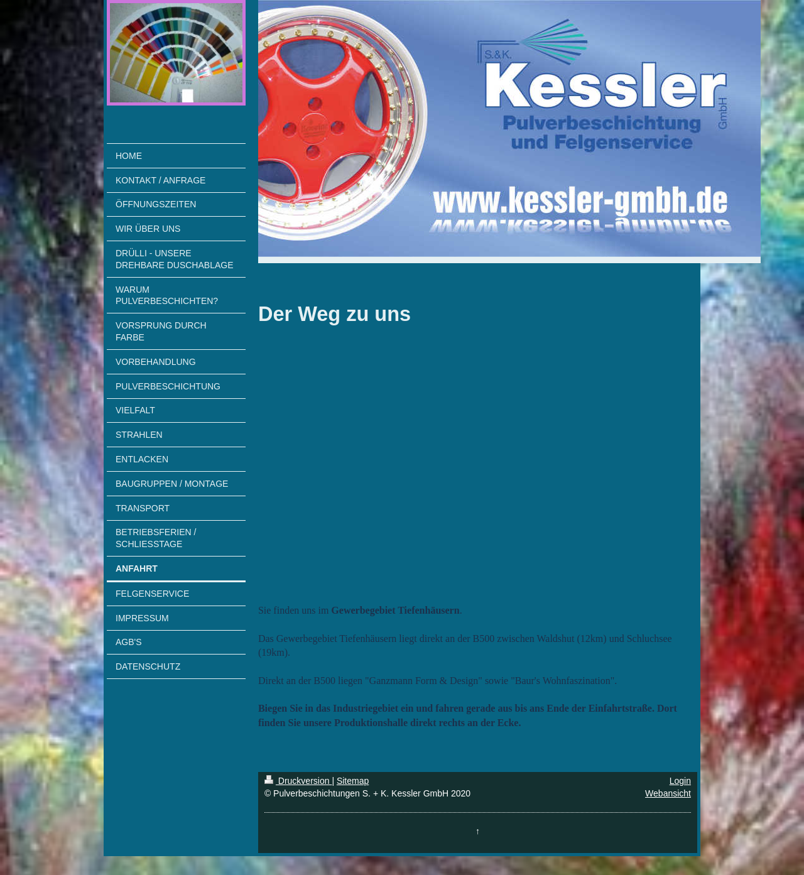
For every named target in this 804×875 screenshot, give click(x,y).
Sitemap (353, 781)
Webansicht (668, 793)
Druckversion (298, 781)
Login (680, 781)
